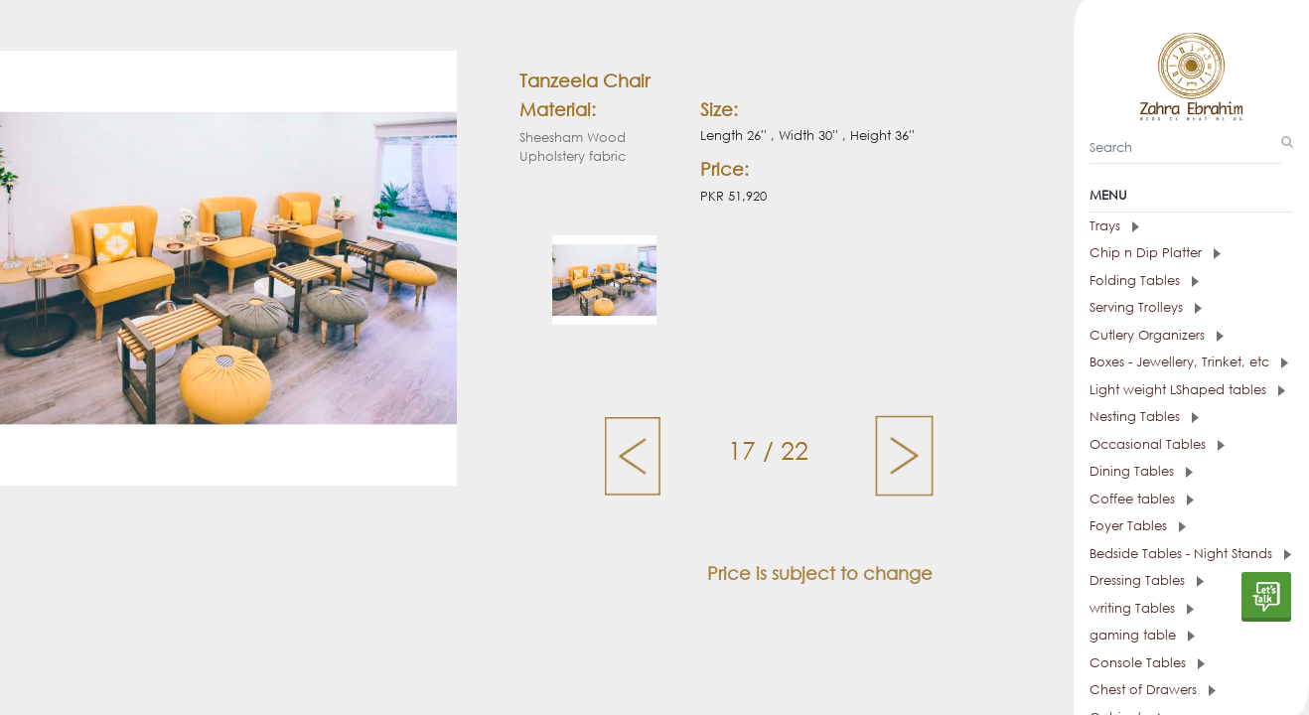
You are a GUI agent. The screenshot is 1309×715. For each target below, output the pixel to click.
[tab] (1191, 226)
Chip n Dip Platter (1155, 252)
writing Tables (1142, 608)
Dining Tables (1141, 471)
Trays (1114, 225)
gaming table (1142, 635)
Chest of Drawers (1153, 689)
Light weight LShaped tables (1187, 389)
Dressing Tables (1147, 580)
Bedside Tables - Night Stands (1190, 553)
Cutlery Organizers (1157, 335)
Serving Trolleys (1146, 307)
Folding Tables (1144, 280)
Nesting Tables (1144, 416)
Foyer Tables (1138, 525)
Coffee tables (1142, 499)
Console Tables (1147, 662)
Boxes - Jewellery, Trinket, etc (1189, 362)
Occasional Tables (1157, 444)
